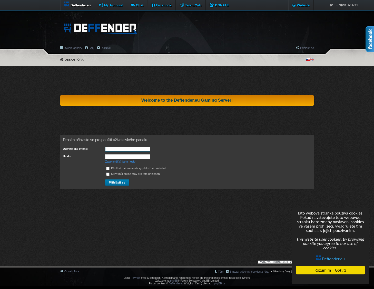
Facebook (164, 5)
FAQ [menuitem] (91, 47)
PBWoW (136, 277)
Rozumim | (330, 270)
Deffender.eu (330, 259)
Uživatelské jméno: (75, 148)
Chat (139, 5)
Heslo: (67, 156)
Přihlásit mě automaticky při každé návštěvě (136, 168)
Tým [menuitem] (220, 271)
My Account (113, 5)
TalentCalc (193, 5)
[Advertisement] (187, 80)
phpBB (174, 280)
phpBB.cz (219, 283)
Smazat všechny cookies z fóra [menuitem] (249, 271)
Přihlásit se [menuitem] (307, 47)
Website (303, 5)
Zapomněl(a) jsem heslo (120, 161)
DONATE (222, 5)
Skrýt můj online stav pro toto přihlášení (133, 173)
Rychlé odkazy (73, 47)
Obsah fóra (74, 59)
